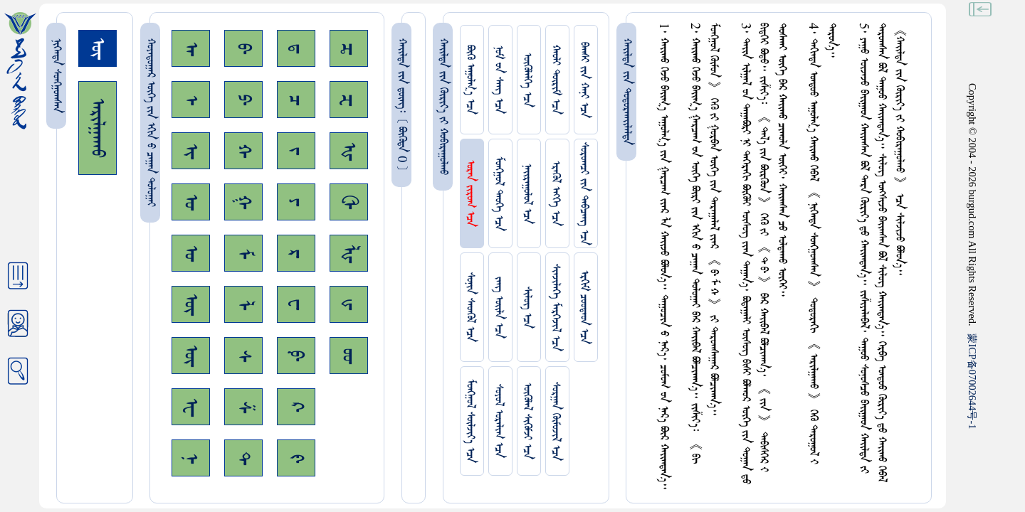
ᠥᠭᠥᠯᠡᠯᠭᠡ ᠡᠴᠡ (527, 80)
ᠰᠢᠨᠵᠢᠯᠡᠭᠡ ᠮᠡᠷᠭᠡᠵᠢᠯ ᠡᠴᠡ (555, 307)
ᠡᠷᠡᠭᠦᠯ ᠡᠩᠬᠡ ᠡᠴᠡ (555, 193)
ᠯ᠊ (243, 304)
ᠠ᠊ (190, 48)
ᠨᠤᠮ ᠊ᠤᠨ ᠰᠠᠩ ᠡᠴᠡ (498, 80)
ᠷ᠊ (296, 253)
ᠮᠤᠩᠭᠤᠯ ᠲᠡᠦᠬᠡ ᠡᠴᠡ (498, 193)
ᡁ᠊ (348, 304)
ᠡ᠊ (190, 100)
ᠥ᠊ (190, 304)
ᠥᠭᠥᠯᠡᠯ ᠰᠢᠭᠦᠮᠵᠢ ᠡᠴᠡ (527, 421)
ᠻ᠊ (296, 458)
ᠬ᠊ (243, 150)
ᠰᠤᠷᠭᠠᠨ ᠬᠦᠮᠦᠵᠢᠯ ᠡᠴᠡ (555, 421)
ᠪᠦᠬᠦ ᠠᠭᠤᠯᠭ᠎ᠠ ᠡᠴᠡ (470, 79)
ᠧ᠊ (190, 407)
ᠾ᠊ (348, 151)
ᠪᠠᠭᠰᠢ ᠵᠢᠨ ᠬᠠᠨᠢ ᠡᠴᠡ (584, 80)
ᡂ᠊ (348, 355)
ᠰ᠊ (243, 356)
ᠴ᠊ (296, 100)
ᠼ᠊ (348, 48)
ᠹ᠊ (296, 356)
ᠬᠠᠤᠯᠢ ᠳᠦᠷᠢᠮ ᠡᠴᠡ (555, 79)
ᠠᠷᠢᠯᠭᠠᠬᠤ (97, 128)
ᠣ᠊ (190, 202)
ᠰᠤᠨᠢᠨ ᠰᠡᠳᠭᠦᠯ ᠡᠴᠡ (470, 307)
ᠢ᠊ (190, 151)
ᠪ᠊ (243, 48)
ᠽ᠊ (348, 100)
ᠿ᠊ (348, 202)
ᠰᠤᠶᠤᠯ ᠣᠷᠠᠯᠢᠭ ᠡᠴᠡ (498, 421)
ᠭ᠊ (243, 202)
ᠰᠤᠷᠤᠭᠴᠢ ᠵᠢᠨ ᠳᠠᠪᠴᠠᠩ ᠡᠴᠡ (584, 193)
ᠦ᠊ (190, 355)
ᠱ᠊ (243, 407)
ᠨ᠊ (190, 458)
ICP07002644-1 (972, 381)
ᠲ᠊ (243, 458)
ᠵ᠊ (296, 150)
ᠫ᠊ (243, 100)
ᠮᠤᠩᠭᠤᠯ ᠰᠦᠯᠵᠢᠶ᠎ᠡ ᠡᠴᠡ (470, 421)
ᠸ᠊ (296, 304)
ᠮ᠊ (243, 253)
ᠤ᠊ (190, 253)
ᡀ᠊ (348, 253)
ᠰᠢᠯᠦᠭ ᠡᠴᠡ (527, 308)
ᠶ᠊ (296, 202)
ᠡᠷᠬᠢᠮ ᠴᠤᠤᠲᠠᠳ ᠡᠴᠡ (584, 307)
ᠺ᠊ (296, 406)
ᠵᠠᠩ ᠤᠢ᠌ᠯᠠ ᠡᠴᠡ (498, 307)
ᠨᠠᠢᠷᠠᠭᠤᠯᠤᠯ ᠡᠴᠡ (527, 194)
